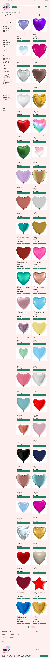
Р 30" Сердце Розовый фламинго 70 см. (23, 312)
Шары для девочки (6, 40)
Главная (3, 12)
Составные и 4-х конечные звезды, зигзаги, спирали (7, 76)
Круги (5, 80)
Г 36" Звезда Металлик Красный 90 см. (39, 592)
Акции (4, 85)
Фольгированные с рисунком (6, 83)
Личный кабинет (24, 0)
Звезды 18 (5, 65)
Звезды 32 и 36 (6, 69)
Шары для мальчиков (6, 38)
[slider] (2, 24)
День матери (5, 103)
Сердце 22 (5, 68)
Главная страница (4, 0)
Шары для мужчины (6, 44)
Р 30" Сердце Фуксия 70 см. (37, 59)
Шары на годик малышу (5, 47)
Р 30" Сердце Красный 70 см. (21, 567)
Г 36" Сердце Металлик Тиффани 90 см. (23, 237)
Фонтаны (4, 87)
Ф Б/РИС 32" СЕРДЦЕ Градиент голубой (23, 59)
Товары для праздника (5, 93)
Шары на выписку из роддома (6, 31)
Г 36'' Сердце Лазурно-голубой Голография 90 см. (37, 490)
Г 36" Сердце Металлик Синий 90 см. (22, 617)
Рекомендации (4, 638)
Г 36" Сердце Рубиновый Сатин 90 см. (23, 262)
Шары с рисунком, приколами (6, 56)
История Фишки (4, 640)
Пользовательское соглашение (14, 634)
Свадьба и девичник (6, 28)
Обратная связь (12, 637)
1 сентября (5, 99)
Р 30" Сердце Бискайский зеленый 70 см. (23, 287)
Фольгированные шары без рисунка (11, 12)
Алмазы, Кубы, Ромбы (7, 74)
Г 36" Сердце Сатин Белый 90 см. (38, 212)
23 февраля (5, 108)
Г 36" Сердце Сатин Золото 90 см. (38, 237)
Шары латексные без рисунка (6, 59)
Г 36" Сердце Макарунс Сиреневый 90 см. (23, 186)
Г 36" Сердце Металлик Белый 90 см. (38, 388)
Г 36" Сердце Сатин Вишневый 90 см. (22, 592)
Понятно (44, 655)
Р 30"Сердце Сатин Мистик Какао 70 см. (39, 84)
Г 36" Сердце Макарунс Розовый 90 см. (23, 388)
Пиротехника (5, 33)
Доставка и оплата (14, 0)
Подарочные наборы (6, 97)
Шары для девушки (6, 42)
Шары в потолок (6, 53)
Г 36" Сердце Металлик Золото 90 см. (38, 617)
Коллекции (5, 26)
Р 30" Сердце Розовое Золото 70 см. (38, 287)
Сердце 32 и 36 (6, 71)
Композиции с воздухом (5, 50)
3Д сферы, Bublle (7, 72)
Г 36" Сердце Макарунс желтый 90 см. (39, 337)
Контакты (19, 0)
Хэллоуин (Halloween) (6, 101)
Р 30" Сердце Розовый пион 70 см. (38, 262)
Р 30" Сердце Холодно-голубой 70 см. (38, 312)
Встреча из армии (6, 95)
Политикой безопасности (27, 656)
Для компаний (5, 90)
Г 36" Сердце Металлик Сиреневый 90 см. (23, 337)
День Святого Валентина (7, 106)
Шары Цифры (6, 64)
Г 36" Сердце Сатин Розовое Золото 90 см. (23, 212)
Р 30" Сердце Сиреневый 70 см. (22, 33)
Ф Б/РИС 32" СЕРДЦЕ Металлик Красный (23, 135)
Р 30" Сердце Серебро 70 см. (21, 84)
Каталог (9, 0)
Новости (3, 641)
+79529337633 (46, 0)
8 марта (4, 110)
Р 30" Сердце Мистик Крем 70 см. (38, 567)
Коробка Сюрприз (6, 36)
